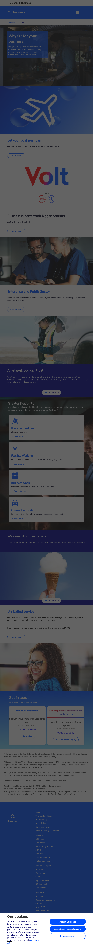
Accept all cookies (67, 921)
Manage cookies (67, 936)
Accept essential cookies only (67, 928)
